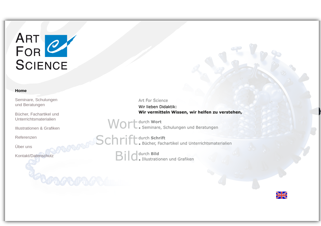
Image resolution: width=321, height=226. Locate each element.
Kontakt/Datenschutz (34, 155)
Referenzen (26, 137)
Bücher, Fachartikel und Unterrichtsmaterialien (37, 116)
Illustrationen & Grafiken (37, 128)
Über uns (23, 146)
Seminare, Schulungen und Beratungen (36, 102)
